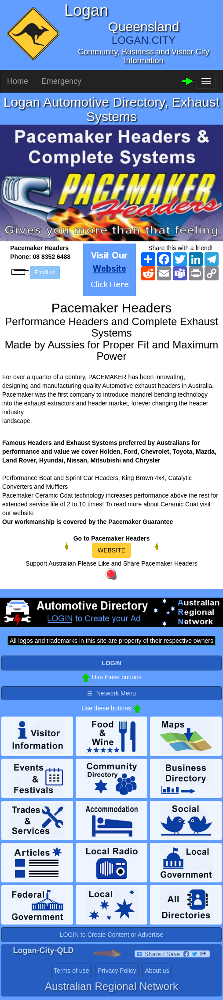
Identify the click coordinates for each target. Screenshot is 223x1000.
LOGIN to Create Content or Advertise (112, 934)
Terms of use (71, 970)
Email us (45, 272)
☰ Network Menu (111, 693)
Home (17, 81)
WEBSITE (111, 550)
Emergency (61, 81)
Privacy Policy (117, 970)
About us (157, 970)
